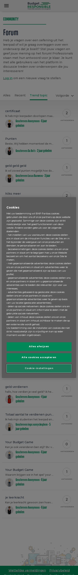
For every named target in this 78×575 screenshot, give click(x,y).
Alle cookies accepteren (39, 357)
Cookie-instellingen (39, 367)
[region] (39, 287)
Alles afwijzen (39, 346)
